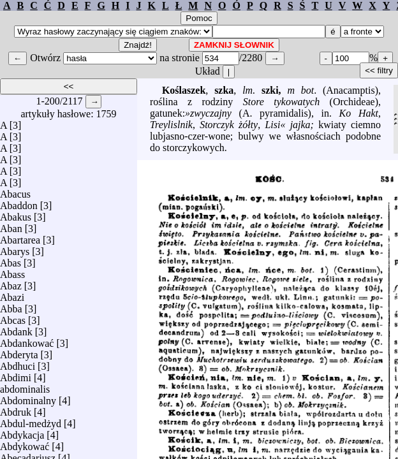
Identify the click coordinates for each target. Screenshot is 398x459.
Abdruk (15, 409)
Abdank (16, 328)
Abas (10, 259)
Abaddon (19, 202)
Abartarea (20, 236)
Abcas (13, 317)
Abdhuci (17, 363)
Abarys (14, 248)
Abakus (15, 213)
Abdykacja (22, 431)
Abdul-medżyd (30, 420)
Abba (11, 305)
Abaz (11, 282)
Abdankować (27, 340)
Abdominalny (28, 397)
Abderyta (19, 351)
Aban (11, 225)
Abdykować (24, 443)
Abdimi (15, 374)
